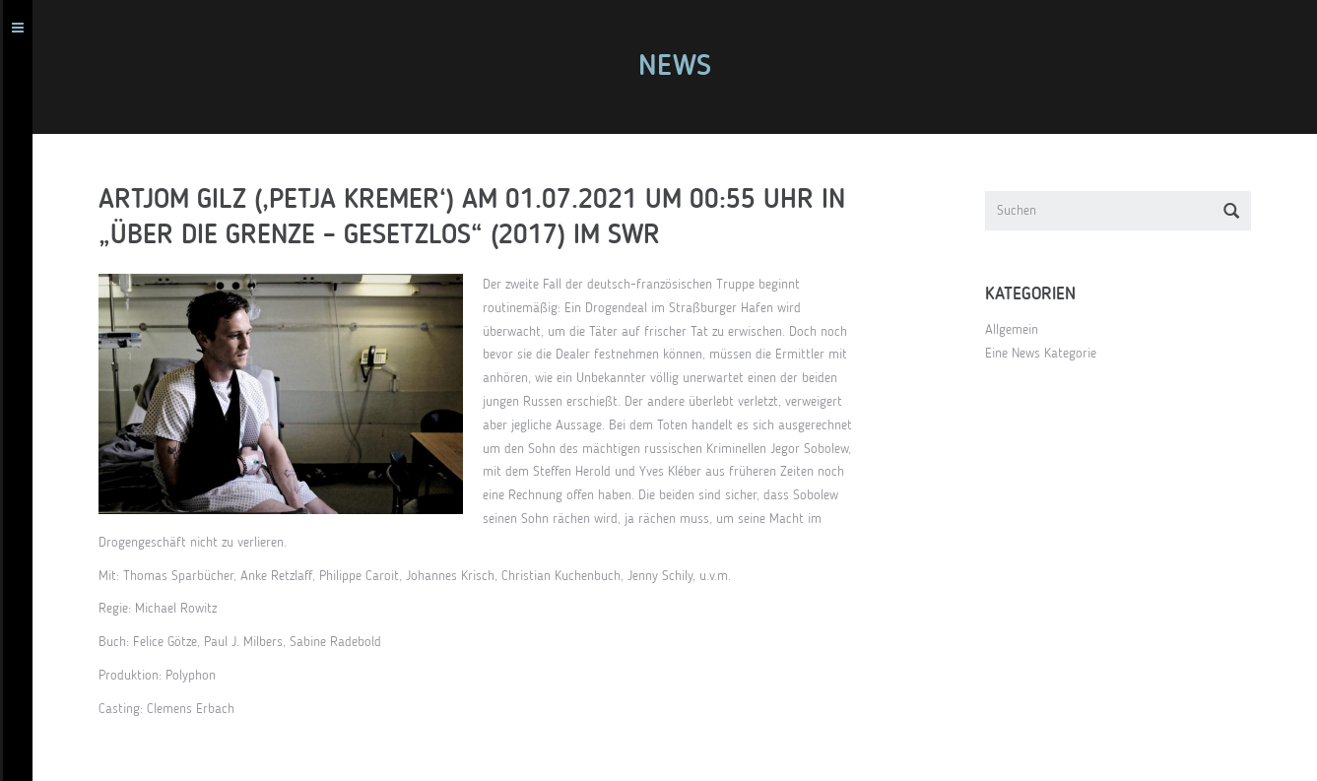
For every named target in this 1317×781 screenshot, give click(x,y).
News (683, 67)
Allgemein (1020, 330)
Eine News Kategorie (1049, 353)
